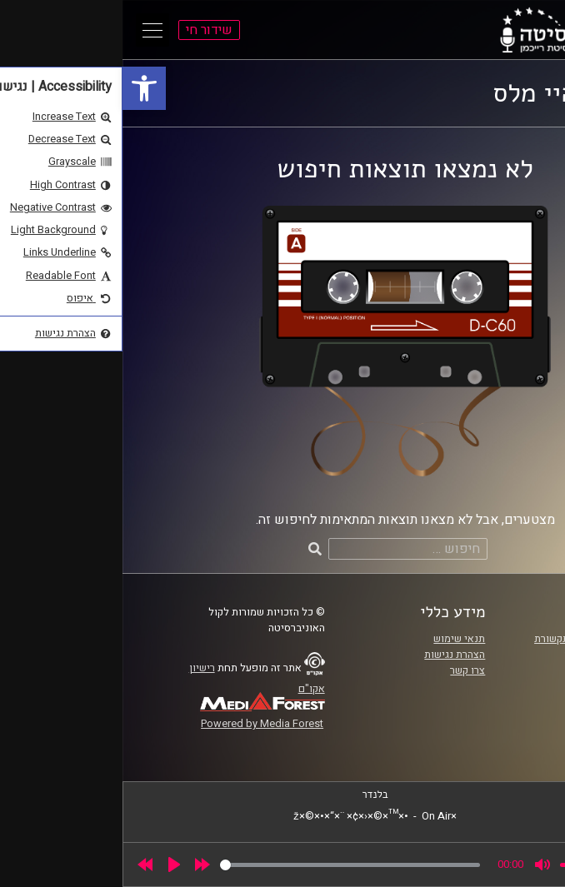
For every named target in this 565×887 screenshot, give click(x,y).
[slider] (228, 865)
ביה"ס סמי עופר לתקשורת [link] (467, 638)
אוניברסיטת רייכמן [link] (482, 654)
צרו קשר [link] (345, 670)
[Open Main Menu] (30, 30)
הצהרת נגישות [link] (332, 654)
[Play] (51, 864)
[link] (21, 88)
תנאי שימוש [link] (336, 638)
